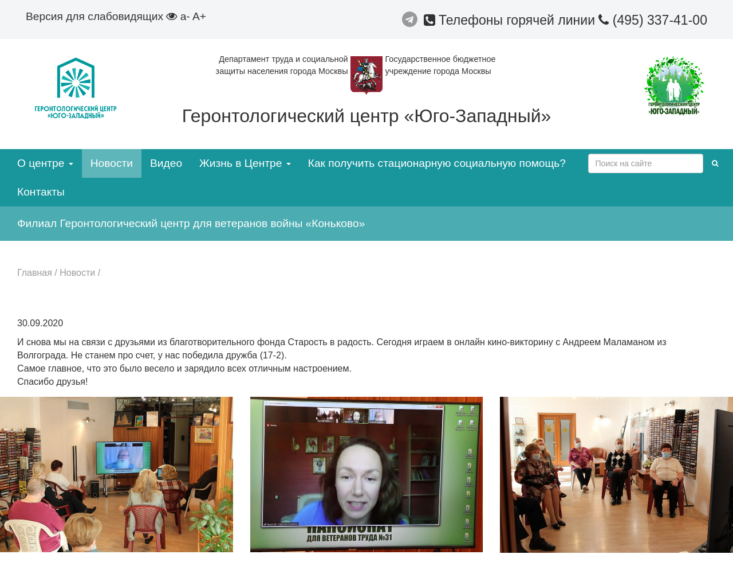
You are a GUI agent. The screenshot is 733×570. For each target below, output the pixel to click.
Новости (111, 163)
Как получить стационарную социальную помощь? (437, 163)
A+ (199, 16)
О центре (45, 163)
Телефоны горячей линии (511, 20)
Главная (34, 273)
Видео (166, 163)
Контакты (41, 192)
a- (185, 16)
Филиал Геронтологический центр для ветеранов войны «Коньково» (191, 223)
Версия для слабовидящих (101, 16)
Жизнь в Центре (245, 163)
